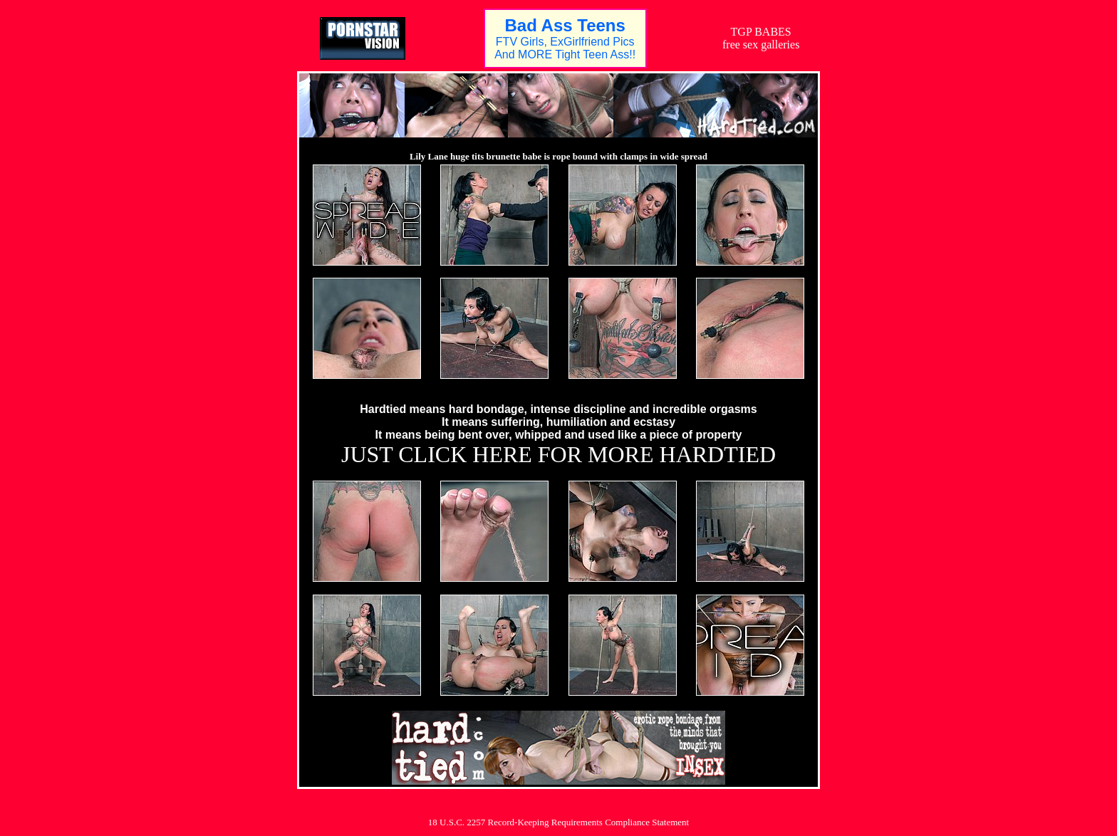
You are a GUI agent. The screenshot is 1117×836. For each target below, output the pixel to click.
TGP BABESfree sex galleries (760, 38)
